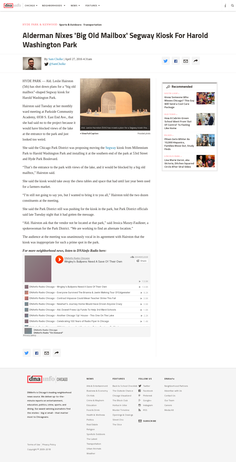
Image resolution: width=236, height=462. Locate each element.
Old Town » (170, 114)
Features (92, 5)
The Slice (117, 424)
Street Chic (118, 419)
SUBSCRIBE (147, 421)
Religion (91, 429)
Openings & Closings (123, 415)
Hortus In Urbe (120, 405)
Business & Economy (97, 390)
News (75, 5)
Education (92, 405)
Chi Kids (91, 395)
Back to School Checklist (125, 386)
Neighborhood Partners (176, 386)
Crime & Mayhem (95, 400)
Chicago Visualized (122, 395)
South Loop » (171, 93)
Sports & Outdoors (70, 24)
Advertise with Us (173, 390)
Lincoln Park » (173, 156)
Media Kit (169, 410)
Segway (110, 148)
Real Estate (92, 424)
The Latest (92, 439)
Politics (90, 419)
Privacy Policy (49, 444)
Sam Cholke (55, 59)
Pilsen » (169, 135)
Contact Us (169, 395)
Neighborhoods (53, 5)
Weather (91, 453)
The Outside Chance (123, 390)
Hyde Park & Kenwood (40, 24)
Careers (168, 405)
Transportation (92, 24)
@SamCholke (57, 63)
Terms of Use (33, 444)
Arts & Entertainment (97, 386)
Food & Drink (93, 410)
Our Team (169, 400)
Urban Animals (94, 448)
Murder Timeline (121, 410)
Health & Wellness (96, 415)
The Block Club (120, 400)
